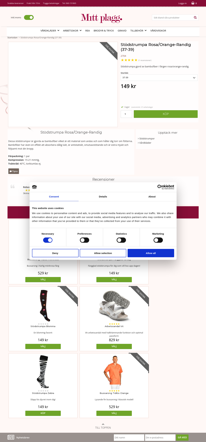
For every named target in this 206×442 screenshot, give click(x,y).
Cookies (140, 388)
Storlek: (125, 72)
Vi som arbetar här (18, 398)
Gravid (122, 30)
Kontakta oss (15, 403)
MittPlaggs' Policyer (82, 393)
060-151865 (71, 3)
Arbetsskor (73, 30)
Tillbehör (139, 30)
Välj (31, 279)
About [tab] (152, 196)
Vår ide (11, 383)
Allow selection (103, 253)
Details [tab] (103, 196)
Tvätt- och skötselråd (83, 388)
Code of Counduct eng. (148, 403)
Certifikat (77, 398)
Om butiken (14, 388)
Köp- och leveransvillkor (149, 383)
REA (87, 30)
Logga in (182, 3)
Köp (166, 114)
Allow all (151, 253)
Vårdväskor (158, 30)
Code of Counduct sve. (148, 408)
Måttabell (77, 383)
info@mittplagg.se (23, 418)
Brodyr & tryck (104, 30)
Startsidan (12, 37)
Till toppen (103, 359)
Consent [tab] (54, 196)
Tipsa (14, 171)
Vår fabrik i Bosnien (18, 393)
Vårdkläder (51, 30)
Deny (55, 253)
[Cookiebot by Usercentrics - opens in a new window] (160, 187)
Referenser (142, 393)
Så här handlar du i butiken (150, 398)
